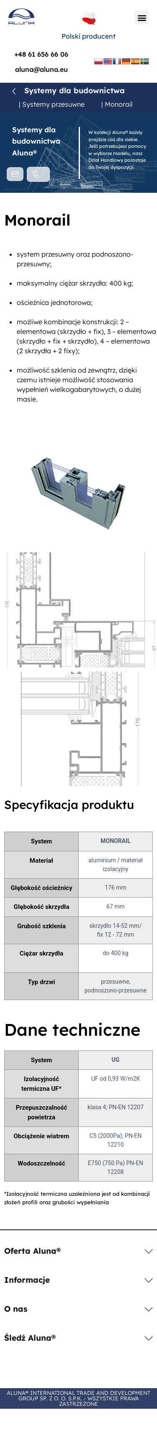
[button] (142, 17)
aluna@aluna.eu (41, 69)
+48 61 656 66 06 (41, 54)
